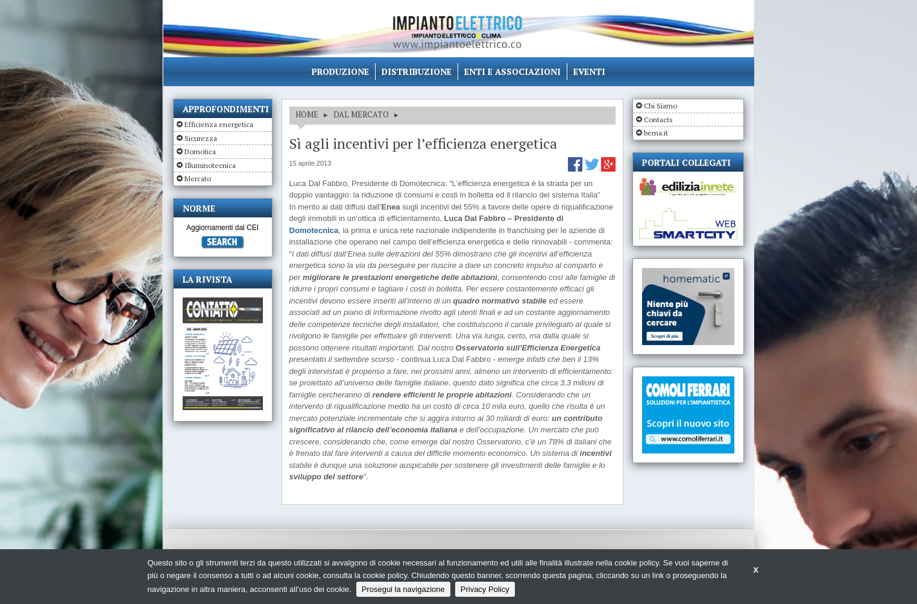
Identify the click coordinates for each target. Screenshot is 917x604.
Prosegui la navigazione (403, 589)
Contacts (658, 119)
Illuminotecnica (210, 165)
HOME (306, 114)
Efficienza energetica (218, 124)
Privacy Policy (485, 589)
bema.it (656, 132)
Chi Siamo (660, 105)
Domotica (200, 151)
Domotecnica (314, 230)
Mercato (197, 178)
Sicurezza (200, 138)
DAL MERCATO (361, 114)
